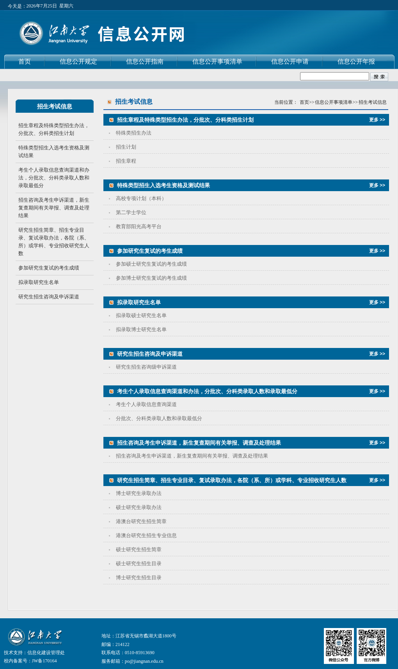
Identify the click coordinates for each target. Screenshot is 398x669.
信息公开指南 (144, 61)
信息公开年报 (356, 61)
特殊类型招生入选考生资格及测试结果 (53, 151)
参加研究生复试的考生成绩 (48, 268)
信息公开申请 (290, 61)
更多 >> (377, 119)
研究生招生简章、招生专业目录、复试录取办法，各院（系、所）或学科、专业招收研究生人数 (53, 241)
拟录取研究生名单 (38, 282)
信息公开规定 (78, 61)
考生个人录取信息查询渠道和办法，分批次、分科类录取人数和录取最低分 (53, 177)
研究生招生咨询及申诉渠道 (48, 297)
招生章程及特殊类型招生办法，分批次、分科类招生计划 (53, 129)
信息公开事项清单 (217, 61)
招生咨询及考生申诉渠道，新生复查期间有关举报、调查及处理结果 (53, 207)
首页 (24, 61)
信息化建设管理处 (46, 652)
